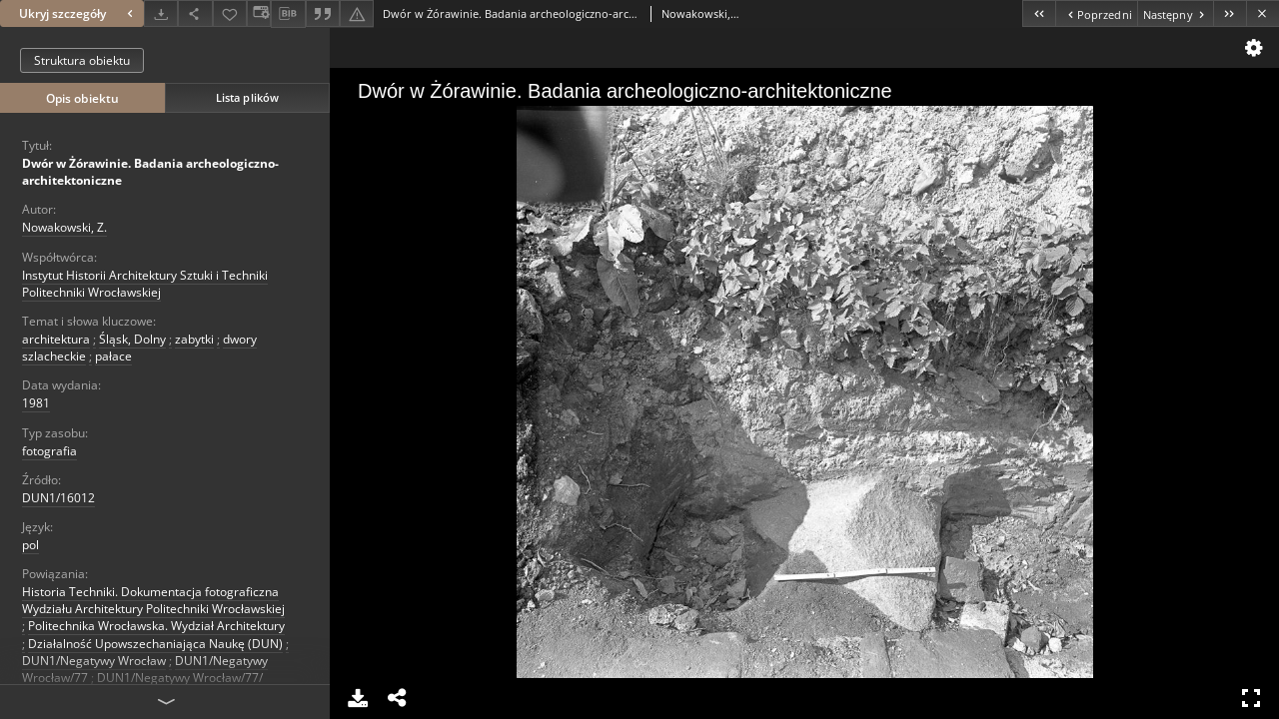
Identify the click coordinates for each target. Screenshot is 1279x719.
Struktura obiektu (82, 60)
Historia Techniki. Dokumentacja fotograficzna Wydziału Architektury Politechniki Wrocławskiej (153, 600)
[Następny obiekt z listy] (1175, 13)
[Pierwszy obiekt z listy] (1038, 13)
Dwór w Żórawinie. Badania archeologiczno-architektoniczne (150, 172)
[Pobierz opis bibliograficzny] (288, 14)
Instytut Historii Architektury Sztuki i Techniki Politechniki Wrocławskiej (145, 284)
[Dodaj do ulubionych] (230, 13)
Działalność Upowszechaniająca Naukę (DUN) (155, 643)
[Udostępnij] (195, 13)
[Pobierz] (161, 13)
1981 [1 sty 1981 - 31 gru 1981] (36, 402)
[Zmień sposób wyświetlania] (259, 13)
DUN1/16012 (58, 497)
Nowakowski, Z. (64, 227)
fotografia (49, 450)
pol (30, 544)
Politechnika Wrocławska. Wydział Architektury (156, 625)
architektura (56, 339)
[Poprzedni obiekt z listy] (1095, 13)
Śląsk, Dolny (132, 339)
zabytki (194, 339)
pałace (113, 356)
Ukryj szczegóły (78, 13)
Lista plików (247, 97)
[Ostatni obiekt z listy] (1229, 13)
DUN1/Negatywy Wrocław (94, 660)
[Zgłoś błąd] (357, 13)
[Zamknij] (1262, 13)
